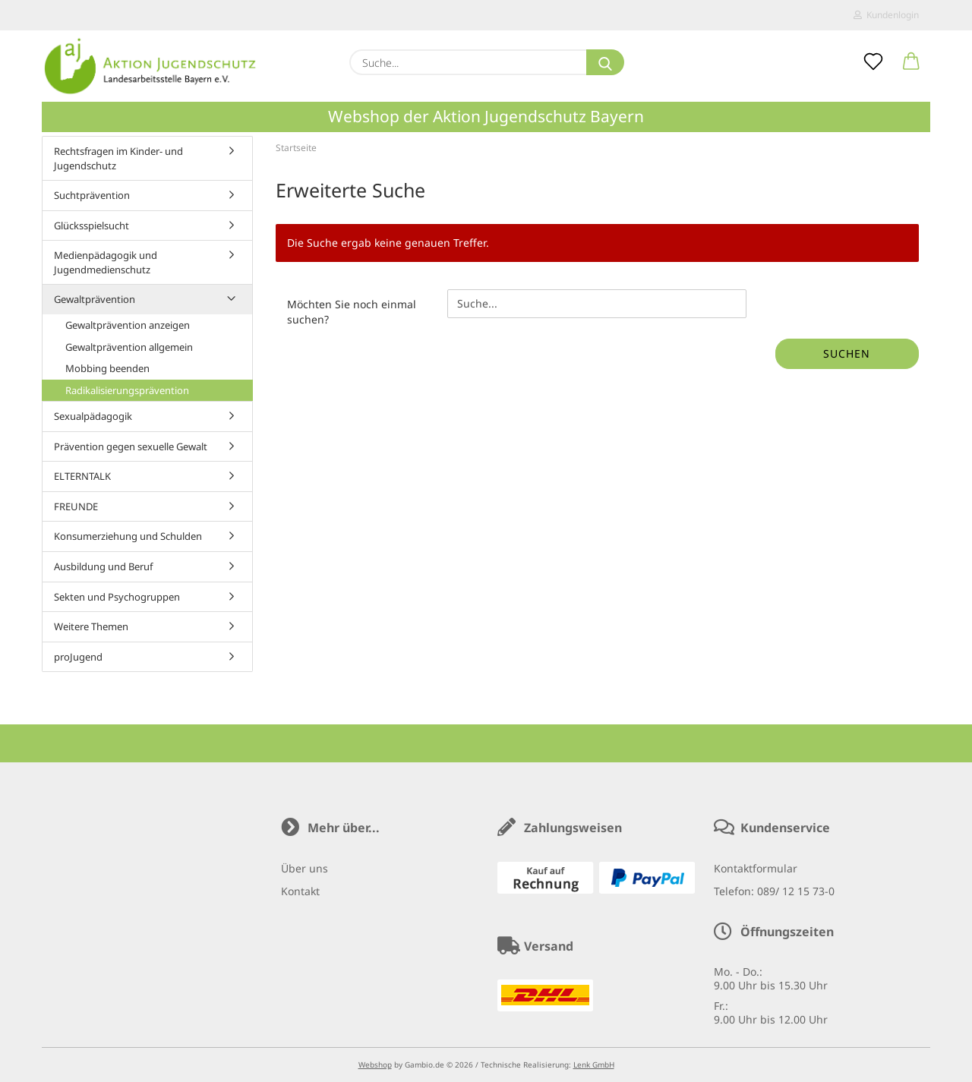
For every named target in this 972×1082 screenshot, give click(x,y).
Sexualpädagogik (93, 416)
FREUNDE (76, 506)
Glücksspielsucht (91, 225)
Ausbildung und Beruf (103, 566)
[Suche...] (605, 62)
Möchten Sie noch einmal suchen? (351, 311)
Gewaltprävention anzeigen (127, 325)
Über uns (304, 868)
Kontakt (300, 891)
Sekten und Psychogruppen (117, 597)
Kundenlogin (886, 14)
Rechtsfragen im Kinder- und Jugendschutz (118, 158)
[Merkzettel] (873, 62)
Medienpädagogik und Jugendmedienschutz (105, 262)
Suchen (846, 353)
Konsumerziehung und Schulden (128, 536)
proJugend (78, 657)
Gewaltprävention (94, 299)
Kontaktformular (755, 868)
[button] (911, 62)
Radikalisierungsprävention (127, 390)
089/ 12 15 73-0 (796, 891)
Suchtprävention (92, 195)
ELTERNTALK (82, 476)
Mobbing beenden (107, 368)
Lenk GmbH (593, 1064)
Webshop (375, 1064)
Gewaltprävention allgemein (129, 347)
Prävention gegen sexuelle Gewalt (130, 446)
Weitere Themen (91, 626)
